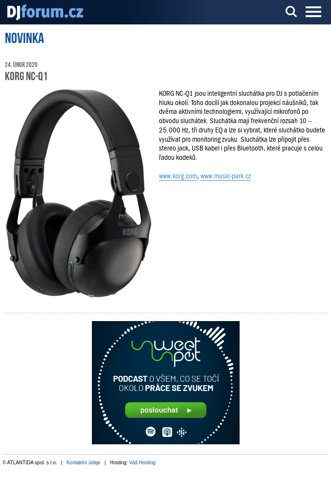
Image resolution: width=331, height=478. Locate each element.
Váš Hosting (142, 462)
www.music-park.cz (225, 176)
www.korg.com (178, 176)
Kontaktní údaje (83, 462)
